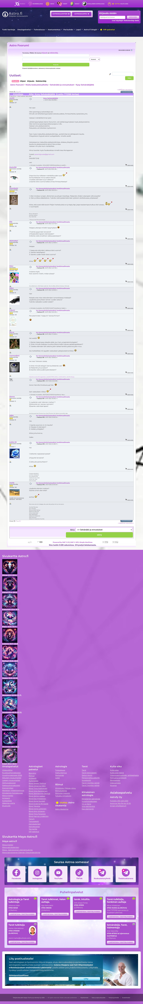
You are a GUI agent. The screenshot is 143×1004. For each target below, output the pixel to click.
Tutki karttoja (8, 30)
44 (20, 91)
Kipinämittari (7, 788)
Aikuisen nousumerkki (11, 778)
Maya (52, 4)
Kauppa (113, 785)
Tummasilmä (14, 356)
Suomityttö (13, 188)
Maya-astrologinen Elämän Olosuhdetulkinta (21, 852)
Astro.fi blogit (90, 30)
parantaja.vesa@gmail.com (44, 154)
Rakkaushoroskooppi (11, 785)
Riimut (77, 4)
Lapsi (78, 30)
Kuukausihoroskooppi (11, 773)
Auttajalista (7, 801)
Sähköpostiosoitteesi (18, 975)
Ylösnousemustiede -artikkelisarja (124, 775)
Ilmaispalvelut (24, 30)
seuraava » (129, 89)
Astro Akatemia (61, 809)
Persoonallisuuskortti (91, 778)
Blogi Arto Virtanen (37, 811)
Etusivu (22, 4)
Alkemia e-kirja (8, 803)
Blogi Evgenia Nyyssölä (38, 804)
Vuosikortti (86, 780)
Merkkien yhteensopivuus (13, 790)
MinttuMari (13, 241)
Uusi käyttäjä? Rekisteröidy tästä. (125, 20)
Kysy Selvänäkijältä (85, 85)
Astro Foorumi (19, 45)
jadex (11, 415)
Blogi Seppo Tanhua (37, 783)
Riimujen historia (62, 793)
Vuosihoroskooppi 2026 (12, 775)
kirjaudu (44, 53)
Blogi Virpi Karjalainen (38, 791)
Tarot (65, 4)
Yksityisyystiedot (113, 997)
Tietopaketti (34, 821)
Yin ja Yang (86, 804)
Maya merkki (7, 796)
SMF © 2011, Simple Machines (81, 542)
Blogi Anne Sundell (37, 801)
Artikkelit (6, 798)
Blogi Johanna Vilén (37, 786)
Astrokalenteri (61, 14)
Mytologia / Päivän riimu (65, 788)
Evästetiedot (126, 997)
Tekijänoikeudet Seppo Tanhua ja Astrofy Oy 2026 (29, 997)
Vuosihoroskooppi (89, 801)
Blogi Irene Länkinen (37, 809)
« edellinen (121, 89)
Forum (31, 819)
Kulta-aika (120, 4)
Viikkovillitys (7, 770)
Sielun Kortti (87, 775)
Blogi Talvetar (34, 806)
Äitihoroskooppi (9, 783)
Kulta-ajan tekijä (117, 773)
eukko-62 (13, 442)
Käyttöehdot (84, 997)
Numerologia (38, 4)
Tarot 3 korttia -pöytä (90, 785)
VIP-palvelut (107, 30)
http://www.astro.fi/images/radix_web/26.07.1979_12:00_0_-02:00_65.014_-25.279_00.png (51, 376)
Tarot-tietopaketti (89, 773)
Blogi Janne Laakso (37, 796)
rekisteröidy (54, 53)
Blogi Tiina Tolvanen (37, 814)
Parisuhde (68, 30)
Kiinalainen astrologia (95, 4)
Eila (10, 222)
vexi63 (11, 98)
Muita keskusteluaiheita (37, 85)
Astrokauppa (81, 14)
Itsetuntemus (54, 30)
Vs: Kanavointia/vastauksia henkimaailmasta (53, 167)
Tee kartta (33, 829)
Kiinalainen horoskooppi (12, 793)
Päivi (11, 266)
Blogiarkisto (115, 780)
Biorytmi (32, 773)
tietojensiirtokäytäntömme (42, 970)
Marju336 (13, 167)
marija (11, 483)
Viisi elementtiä (88, 806)
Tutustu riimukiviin (63, 796)
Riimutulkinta (61, 791)
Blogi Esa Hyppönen (37, 799)
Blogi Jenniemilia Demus (39, 793)
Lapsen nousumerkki (11, 780)
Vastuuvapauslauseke (98, 997)
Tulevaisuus (39, 30)
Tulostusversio (127, 92)
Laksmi (12, 310)
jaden (11, 288)
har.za (11, 332)
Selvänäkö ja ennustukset (62, 85)
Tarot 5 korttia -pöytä (90, 783)
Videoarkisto (115, 783)
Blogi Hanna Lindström (38, 816)
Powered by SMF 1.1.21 (61, 542)
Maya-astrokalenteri (10, 847)
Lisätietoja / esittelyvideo (22, 914)
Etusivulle (6, 806)
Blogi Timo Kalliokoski (38, 788)
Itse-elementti (88, 809)
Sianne (12, 397)
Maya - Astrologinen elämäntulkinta (17, 850)
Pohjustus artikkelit (118, 778)
